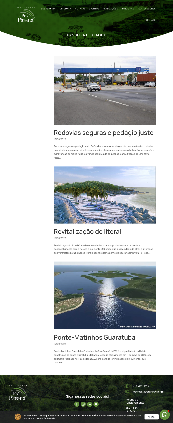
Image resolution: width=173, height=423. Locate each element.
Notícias (80, 6)
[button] (165, 415)
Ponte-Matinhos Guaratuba (94, 337)
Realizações (110, 6)
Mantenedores (147, 6)
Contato (150, 17)
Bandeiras (127, 6)
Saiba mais (49, 418)
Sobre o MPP (48, 6)
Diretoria (66, 6)
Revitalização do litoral (87, 231)
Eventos (94, 6)
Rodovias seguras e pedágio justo (104, 132)
